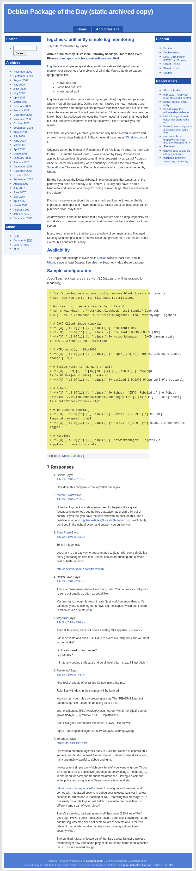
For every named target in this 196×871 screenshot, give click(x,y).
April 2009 (19, 97)
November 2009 (22, 71)
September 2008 (23, 127)
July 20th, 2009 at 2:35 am (71, 580)
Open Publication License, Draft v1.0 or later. (147, 863)
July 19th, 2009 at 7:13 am (71, 478)
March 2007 (20, 205)
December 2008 (22, 114)
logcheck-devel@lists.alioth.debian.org (105, 519)
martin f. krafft (65, 494)
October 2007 (21, 175)
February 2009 (22, 106)
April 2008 (19, 149)
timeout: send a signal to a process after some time (177, 129)
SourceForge (55, 167)
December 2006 (22, 218)
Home (82, 29)
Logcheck (53, 66)
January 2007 (21, 213)
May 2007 (19, 196)
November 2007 (22, 170)
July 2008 (19, 136)
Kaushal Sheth (95, 859)
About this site (107, 29)
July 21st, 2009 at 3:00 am (71, 621)
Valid (21, 244)
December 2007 (22, 166)
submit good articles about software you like (87, 58)
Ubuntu (167, 72)
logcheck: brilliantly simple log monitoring (90, 39)
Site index (169, 146)
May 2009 (19, 93)
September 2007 (23, 179)
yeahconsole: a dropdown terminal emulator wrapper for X (176, 139)
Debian (167, 48)
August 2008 (20, 132)
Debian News (171, 52)
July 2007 (19, 188)
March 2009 (20, 101)
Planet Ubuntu (171, 68)
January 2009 (21, 110)
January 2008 (21, 162)
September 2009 (23, 75)
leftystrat (62, 617)
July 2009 (19, 84)
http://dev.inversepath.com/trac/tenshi (80, 568)
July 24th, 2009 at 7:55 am (71, 673)
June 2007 (19, 192)
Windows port (135, 137)
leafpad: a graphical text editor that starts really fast (177, 119)
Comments (22, 240)
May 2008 (19, 144)
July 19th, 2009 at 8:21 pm (71, 535)
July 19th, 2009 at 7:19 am (71, 498)
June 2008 (19, 140)
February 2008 (22, 157)
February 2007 (22, 209)
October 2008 (21, 123)
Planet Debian (171, 64)
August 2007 (20, 183)
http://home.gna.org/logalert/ (75, 787)
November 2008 (22, 119)
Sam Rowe (64, 531)
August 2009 (20, 80)
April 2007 (19, 201)
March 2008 (20, 153)
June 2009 (19, 88)
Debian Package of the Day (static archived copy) (80, 11)
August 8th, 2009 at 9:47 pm (72, 741)
